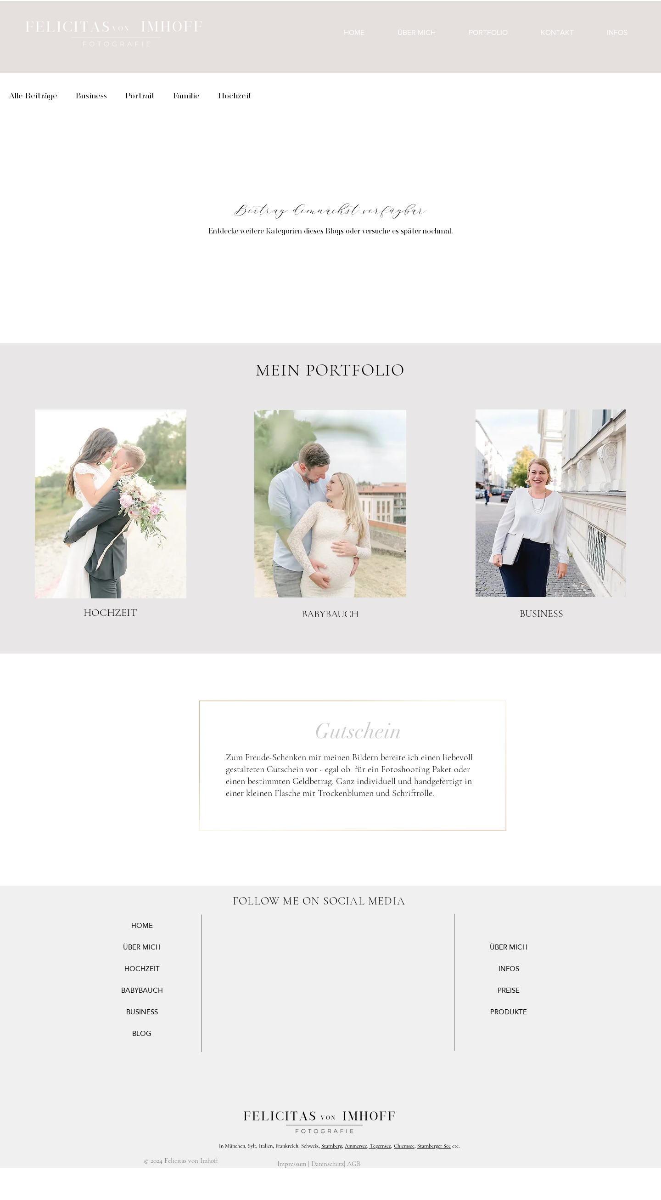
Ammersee (356, 1146)
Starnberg (331, 1146)
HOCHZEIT (142, 968)
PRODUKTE (508, 1011)
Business (91, 95)
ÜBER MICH (142, 947)
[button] (488, 32)
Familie (186, 95)
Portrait (140, 95)
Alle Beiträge (33, 95)
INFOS (509, 968)
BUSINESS (142, 1011)
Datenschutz (327, 1164)
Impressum (291, 1164)
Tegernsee (380, 1146)
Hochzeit (235, 95)
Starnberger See (434, 1146)
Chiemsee (404, 1146)
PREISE (509, 990)
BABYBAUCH (142, 990)
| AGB (352, 1164)
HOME (142, 925)
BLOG (141, 1033)
